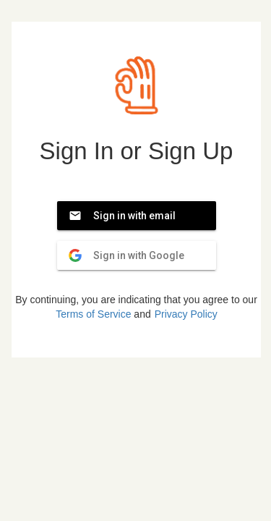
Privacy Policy (186, 314)
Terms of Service (93, 314)
